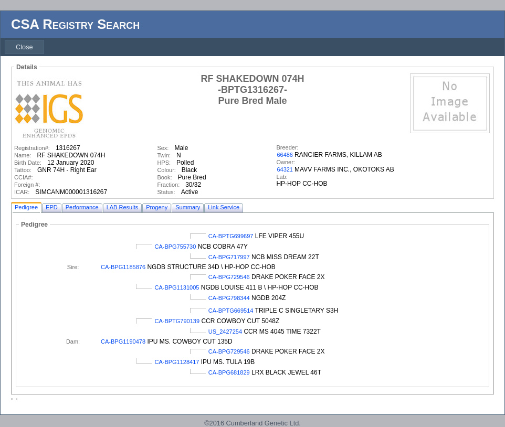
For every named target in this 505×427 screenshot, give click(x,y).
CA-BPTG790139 (176, 321)
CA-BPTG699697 (231, 236)
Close (24, 47)
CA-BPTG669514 (231, 310)
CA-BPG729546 (229, 277)
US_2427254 (225, 331)
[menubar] (24, 47)
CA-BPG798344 (229, 298)
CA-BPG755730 (175, 246)
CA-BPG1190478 (123, 341)
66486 (285, 155)
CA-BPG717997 (229, 257)
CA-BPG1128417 (176, 362)
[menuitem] (24, 47)
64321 (285, 169)
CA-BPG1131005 (176, 287)
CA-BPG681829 (229, 372)
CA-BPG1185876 (123, 267)
